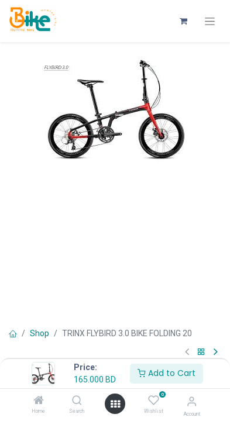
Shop (39, 333)
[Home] (38, 401)
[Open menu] (115, 404)
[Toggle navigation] (209, 21)
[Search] (77, 401)
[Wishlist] (153, 401)
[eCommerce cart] (183, 21)
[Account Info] (191, 401)
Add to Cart (166, 373)
